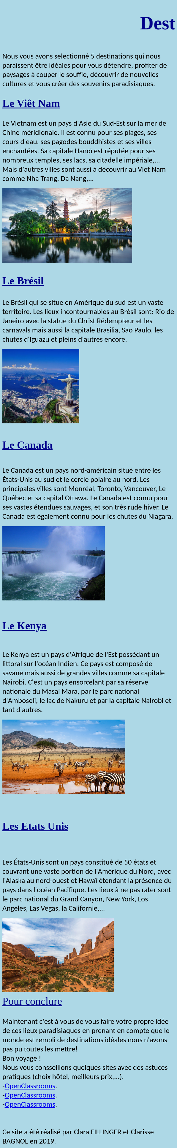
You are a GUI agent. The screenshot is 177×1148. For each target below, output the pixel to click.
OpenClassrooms (30, 1085)
